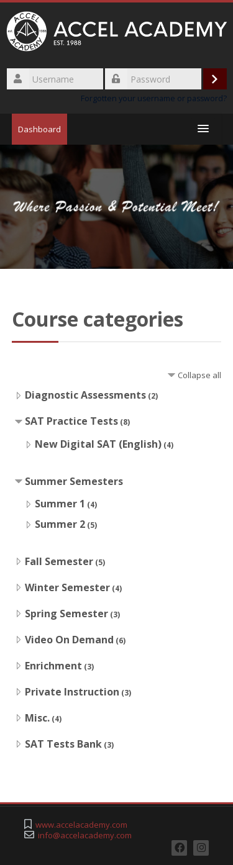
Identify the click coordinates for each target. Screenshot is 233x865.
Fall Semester (59, 561)
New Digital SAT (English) (98, 444)
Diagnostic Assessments (85, 395)
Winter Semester (67, 587)
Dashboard (39, 129)
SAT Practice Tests (71, 421)
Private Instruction (72, 692)
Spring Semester (66, 613)
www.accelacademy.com (81, 825)
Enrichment (53, 666)
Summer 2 (60, 524)
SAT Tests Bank (63, 744)
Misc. (37, 718)
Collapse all (199, 375)
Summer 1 (60, 503)
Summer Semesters (74, 481)
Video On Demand (69, 639)
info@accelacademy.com (85, 835)
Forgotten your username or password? (154, 98)
